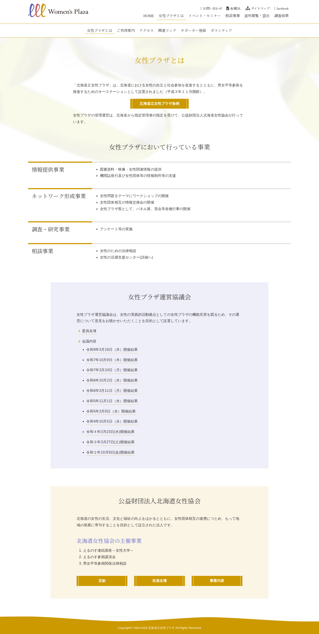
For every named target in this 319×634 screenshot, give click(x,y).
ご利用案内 (126, 30)
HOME (148, 15)
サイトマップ (258, 8)
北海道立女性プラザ (161, 628)
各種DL (233, 8)
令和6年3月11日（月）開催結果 (112, 391)
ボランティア (221, 30)
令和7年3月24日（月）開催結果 (112, 370)
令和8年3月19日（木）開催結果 (112, 349)
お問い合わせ (211, 8)
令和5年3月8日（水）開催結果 (111, 411)
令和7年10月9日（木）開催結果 (112, 360)
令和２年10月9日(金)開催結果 (110, 452)
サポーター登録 (193, 30)
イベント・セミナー (204, 15)
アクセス (146, 30)
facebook (281, 8)
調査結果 (281, 15)
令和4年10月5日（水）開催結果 (112, 421)
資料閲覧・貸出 (257, 15)
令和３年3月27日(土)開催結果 (110, 442)
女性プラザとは (171, 15)
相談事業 (232, 15)
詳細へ (146, 257)
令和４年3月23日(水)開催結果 (110, 432)
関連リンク (167, 30)
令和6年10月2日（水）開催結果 (112, 380)
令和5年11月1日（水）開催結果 (112, 401)
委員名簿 (89, 331)
